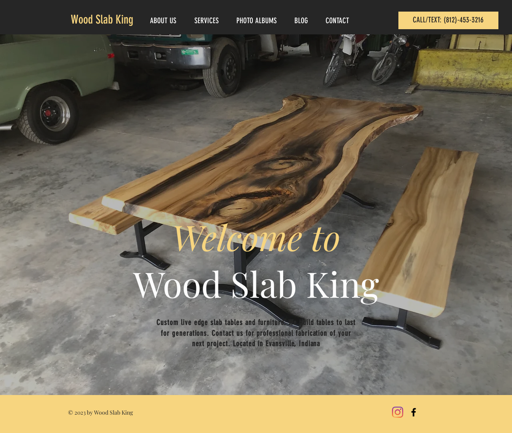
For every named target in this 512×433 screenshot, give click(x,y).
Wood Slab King (102, 19)
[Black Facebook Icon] (413, 412)
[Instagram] (397, 412)
